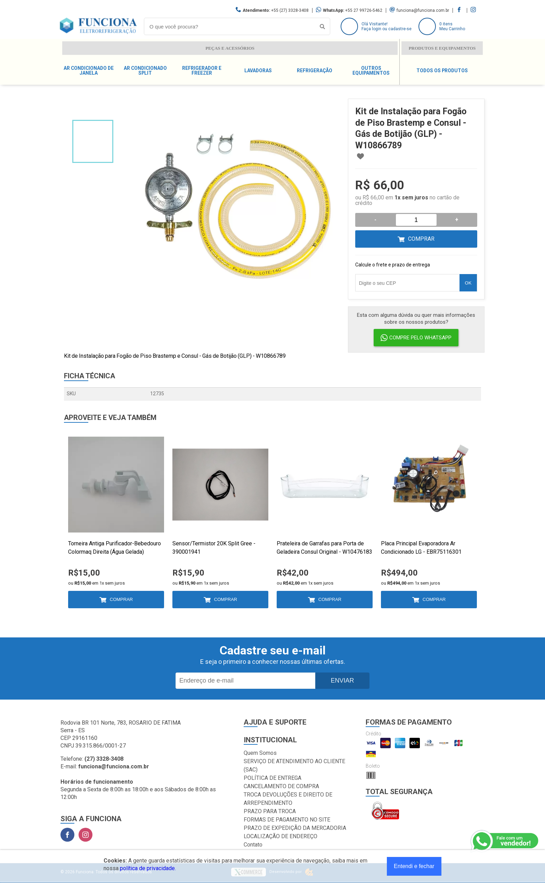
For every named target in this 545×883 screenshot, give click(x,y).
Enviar (342, 680)
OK (468, 283)
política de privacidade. (148, 868)
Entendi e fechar (414, 866)
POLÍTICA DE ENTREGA (272, 778)
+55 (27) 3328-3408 (290, 10)
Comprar (421, 239)
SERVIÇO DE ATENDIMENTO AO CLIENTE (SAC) (294, 765)
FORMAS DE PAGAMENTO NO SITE (287, 819)
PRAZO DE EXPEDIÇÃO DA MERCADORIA (295, 828)
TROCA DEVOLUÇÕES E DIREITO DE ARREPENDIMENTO (288, 798)
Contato (253, 844)
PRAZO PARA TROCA (270, 811)
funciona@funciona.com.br (423, 10)
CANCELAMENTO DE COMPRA (281, 786)
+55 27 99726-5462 (363, 10)
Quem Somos (260, 753)
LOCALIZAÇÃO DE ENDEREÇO (280, 836)
